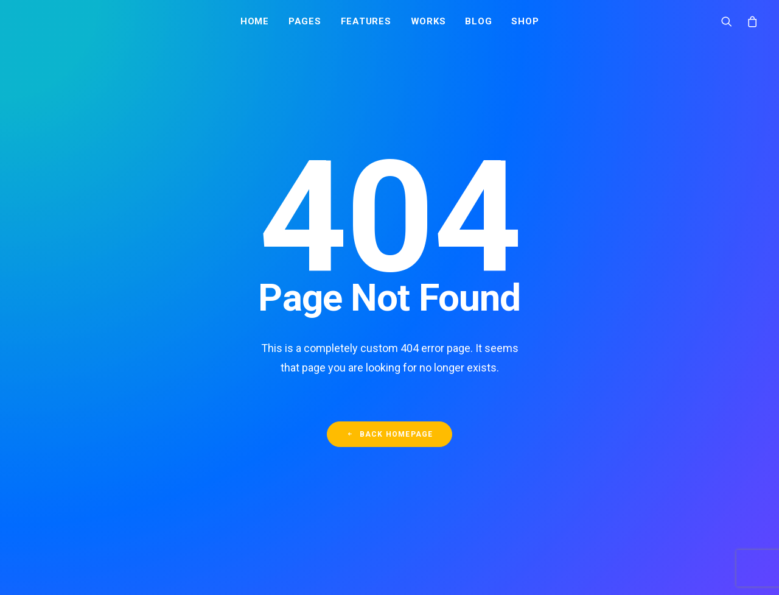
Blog (478, 22)
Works (428, 22)
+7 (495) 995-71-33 (590, 565)
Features (366, 22)
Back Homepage (389, 361)
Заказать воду (586, 499)
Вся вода (447, 514)
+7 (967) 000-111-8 (590, 535)
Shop (525, 22)
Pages (304, 22)
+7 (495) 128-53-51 (590, 550)
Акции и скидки (459, 565)
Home (254, 22)
